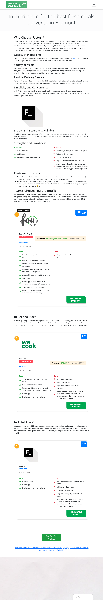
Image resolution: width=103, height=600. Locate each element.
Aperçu (66, 548)
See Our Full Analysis (51, 537)
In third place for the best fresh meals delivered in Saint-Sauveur (38, 548)
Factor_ (75, 58)
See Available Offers (76, 513)
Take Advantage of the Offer (76, 300)
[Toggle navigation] (94, 4)
